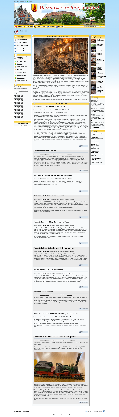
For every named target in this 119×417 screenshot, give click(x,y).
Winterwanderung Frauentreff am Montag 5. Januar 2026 (56, 313)
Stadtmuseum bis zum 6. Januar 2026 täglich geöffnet (55, 337)
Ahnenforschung (21, 61)
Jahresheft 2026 (23, 91)
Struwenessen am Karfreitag (45, 151)
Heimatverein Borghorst (95, 143)
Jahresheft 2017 (18, 106)
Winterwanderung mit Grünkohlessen (48, 270)
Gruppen (19, 57)
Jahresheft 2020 (18, 102)
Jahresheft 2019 (18, 103)
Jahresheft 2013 (18, 112)
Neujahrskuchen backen (43, 292)
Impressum (97, 111)
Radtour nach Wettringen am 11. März (49, 196)
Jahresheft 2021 (18, 100)
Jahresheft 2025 (18, 95)
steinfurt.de (95, 137)
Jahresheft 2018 (18, 105)
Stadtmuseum (21, 78)
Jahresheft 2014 (18, 110)
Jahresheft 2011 (18, 115)
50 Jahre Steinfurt (22, 42)
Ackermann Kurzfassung (24, 51)
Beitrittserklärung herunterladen (23, 124)
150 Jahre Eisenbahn (22, 45)
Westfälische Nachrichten (95, 152)
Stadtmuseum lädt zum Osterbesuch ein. (50, 106)
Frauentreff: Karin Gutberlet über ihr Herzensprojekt (54, 248)
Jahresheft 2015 (18, 109)
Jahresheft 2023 (18, 98)
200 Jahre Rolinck (22, 39)
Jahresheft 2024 (18, 96)
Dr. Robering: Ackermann (24, 48)
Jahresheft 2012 (18, 113)
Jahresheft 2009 (18, 117)
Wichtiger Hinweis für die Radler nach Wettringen (53, 175)
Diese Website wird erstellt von (59, 414)
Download (96, 127)
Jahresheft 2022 (18, 99)
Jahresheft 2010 (18, 116)
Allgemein (70, 109)
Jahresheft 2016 (18, 107)
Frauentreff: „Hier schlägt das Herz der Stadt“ (51, 222)
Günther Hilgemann (44, 109)
